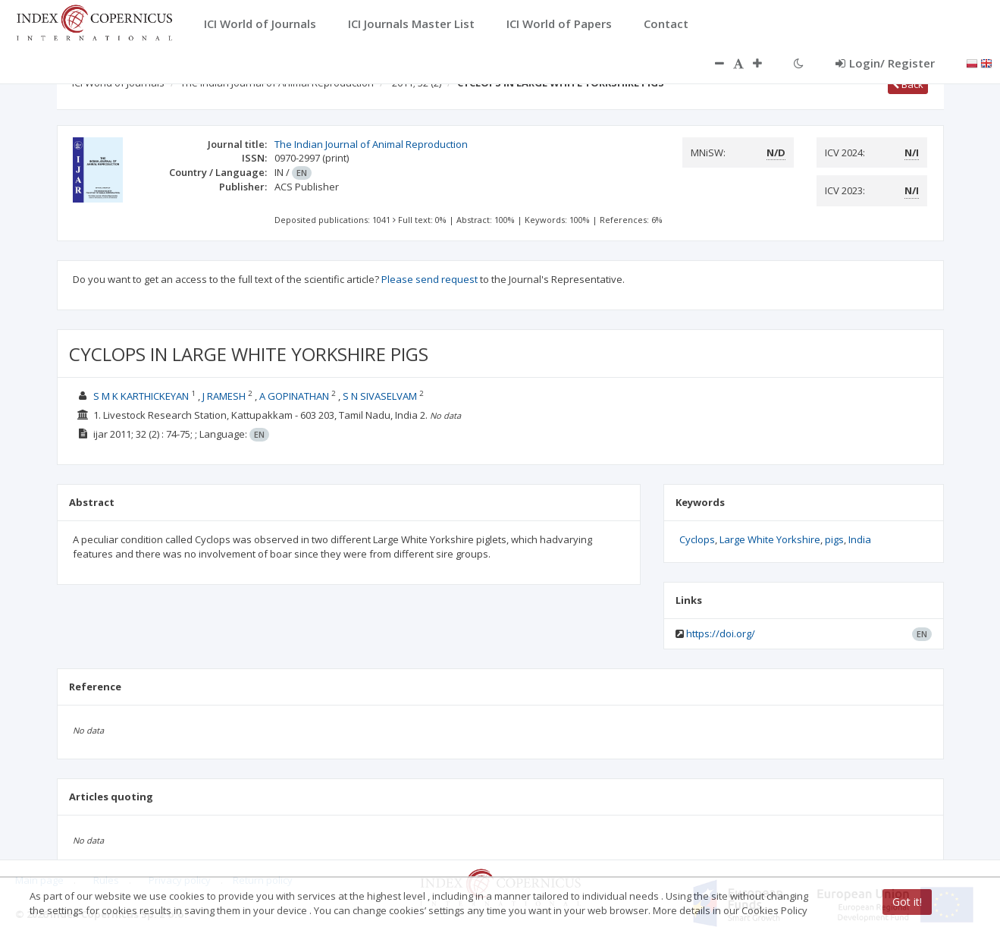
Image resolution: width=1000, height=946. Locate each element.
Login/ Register (885, 63)
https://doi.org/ (720, 633)
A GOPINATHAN (294, 396)
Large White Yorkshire (769, 539)
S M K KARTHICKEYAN (141, 396)
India (859, 539)
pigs (834, 539)
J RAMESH (224, 396)
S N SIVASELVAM (380, 396)
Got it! (907, 901)
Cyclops (697, 539)
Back (907, 84)
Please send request (429, 279)
